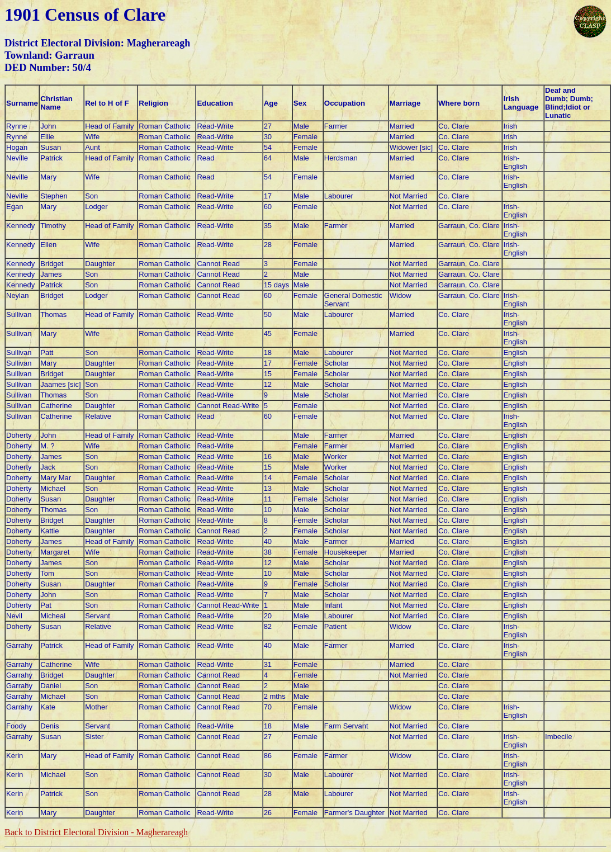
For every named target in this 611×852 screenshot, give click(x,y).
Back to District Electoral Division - (96, 832)
